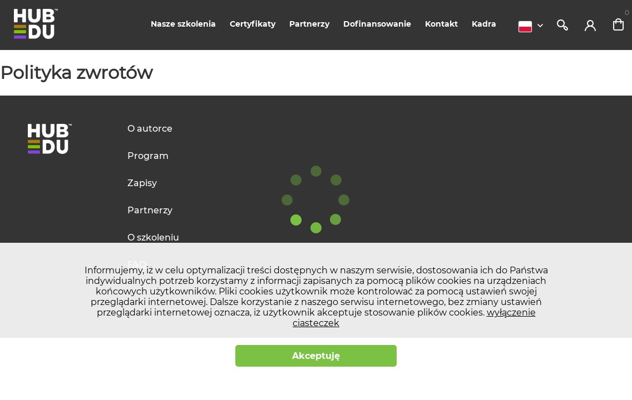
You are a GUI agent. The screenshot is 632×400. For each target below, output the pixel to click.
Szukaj (562, 25)
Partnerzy (309, 24)
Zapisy (142, 183)
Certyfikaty (252, 24)
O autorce (149, 128)
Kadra (484, 24)
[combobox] (534, 26)
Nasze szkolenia (183, 24)
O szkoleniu (153, 237)
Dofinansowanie (377, 24)
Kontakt (441, 24)
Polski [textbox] (525, 26)
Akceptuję (316, 356)
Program (148, 156)
